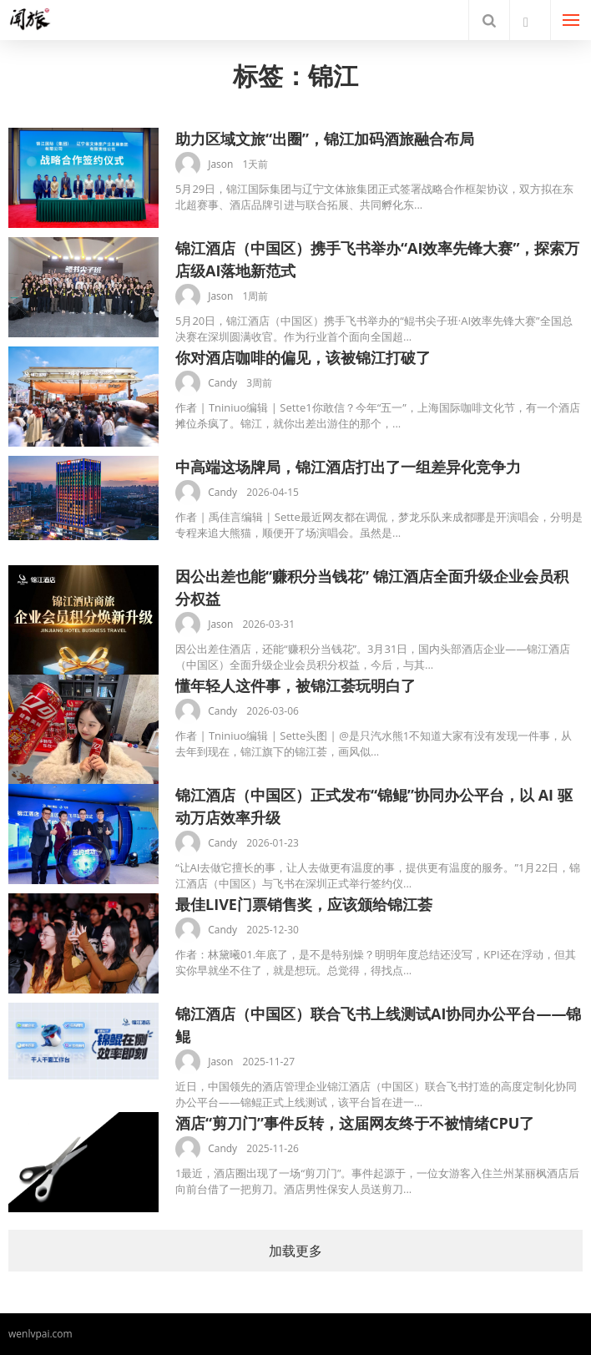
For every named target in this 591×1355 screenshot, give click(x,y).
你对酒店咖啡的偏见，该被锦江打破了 (303, 357)
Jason (220, 164)
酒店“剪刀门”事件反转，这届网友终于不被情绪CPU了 (354, 1123)
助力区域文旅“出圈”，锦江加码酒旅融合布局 (324, 139)
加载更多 (295, 1250)
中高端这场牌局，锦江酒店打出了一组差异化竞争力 (348, 467)
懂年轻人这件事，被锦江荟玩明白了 (295, 685)
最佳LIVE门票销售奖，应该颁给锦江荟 (303, 904)
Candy (222, 383)
